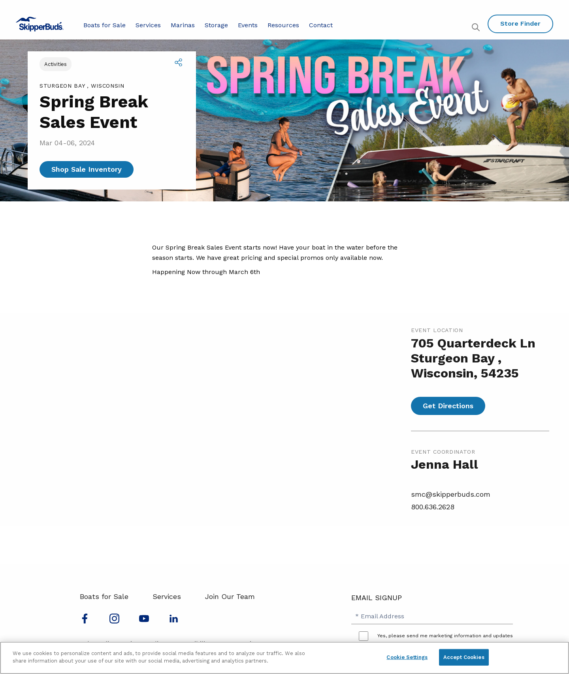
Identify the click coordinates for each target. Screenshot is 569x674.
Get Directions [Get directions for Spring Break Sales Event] (448, 406)
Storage (216, 25)
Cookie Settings (407, 657)
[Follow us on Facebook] (85, 621)
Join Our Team (230, 596)
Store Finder (520, 23)
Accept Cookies (463, 657)
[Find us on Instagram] (114, 621)
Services (148, 25)
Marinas (183, 25)
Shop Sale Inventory (86, 169)
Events (248, 25)
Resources (283, 25)
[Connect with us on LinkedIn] (174, 621)
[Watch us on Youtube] (144, 621)
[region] (284, 658)
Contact (321, 25)
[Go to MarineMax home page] (40, 24)
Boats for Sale (104, 25)
